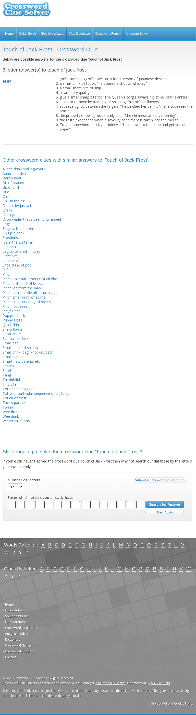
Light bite (10, 256)
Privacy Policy (161, 703)
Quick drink (12, 324)
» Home (8, 604)
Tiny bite (10, 384)
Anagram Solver (137, 33)
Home (9, 33)
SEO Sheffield (160, 683)
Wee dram (11, 411)
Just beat (10, 246)
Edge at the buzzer (18, 228)
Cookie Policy (183, 703)
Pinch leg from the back (22, 288)
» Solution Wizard (15, 616)
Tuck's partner (14, 402)
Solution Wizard (52, 33)
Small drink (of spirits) (20, 347)
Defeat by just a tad (19, 205)
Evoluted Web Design (110, 683)
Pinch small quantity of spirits (27, 301)
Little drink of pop (17, 265)
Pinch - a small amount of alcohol (30, 278)
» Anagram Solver (16, 634)
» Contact (10, 657)
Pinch (7, 274)
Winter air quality (16, 420)
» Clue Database (14, 622)
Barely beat (12, 178)
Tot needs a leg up (18, 388)
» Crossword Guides (17, 645)
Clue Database (79, 33)
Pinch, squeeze (15, 306)
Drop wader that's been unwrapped (32, 219)
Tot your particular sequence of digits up (36, 393)
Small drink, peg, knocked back (28, 352)
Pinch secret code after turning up (30, 292)
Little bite (10, 260)
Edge (7, 223)
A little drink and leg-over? (24, 168)
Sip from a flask (15, 338)
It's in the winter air (18, 242)
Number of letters (24, 480)
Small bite (11, 343)
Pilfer (7, 269)
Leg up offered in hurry (21, 251)
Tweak (8, 407)
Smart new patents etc (21, 361)
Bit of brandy (13, 182)
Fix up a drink (13, 233)
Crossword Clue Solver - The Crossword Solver (27, 11)
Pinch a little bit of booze (23, 283)
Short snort (12, 333)
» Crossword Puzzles (18, 651)
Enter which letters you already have (40, 497)
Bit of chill (11, 187)
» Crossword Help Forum (20, 628)
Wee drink (11, 416)
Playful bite (12, 311)
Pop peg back (14, 315)
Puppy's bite (12, 320)
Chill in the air (13, 201)
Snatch (8, 365)
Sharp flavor (12, 329)
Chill (6, 196)
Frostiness (11, 237)
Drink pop (11, 214)
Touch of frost (15, 398)
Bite (6, 191)
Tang (7, 375)
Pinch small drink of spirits (24, 297)
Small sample (13, 356)
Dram (7, 210)
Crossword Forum (107, 33)
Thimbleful (11, 379)
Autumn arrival (15, 173)
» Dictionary (11, 639)
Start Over (164, 512)
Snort (7, 370)
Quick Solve (27, 33)
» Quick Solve (12, 610)
